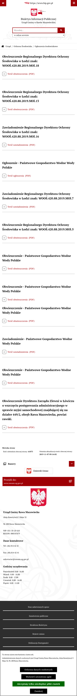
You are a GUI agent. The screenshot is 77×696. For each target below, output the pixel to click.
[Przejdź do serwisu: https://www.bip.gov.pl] (38, 3)
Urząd (8, 46)
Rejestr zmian (38, 634)
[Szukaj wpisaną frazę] (61, 30)
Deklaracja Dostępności (38, 643)
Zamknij (38, 691)
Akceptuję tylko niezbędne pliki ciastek (38, 683)
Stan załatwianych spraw (38, 607)
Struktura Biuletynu (38, 625)
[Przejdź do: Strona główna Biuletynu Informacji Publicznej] (2, 46)
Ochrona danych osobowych (38, 669)
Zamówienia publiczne (38, 616)
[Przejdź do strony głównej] (38, 17)
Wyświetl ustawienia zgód (38, 676)
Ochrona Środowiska (23, 46)
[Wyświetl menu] (74, 3)
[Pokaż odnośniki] (3, 3)
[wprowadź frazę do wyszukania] (35, 30)
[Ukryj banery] (72, 464)
